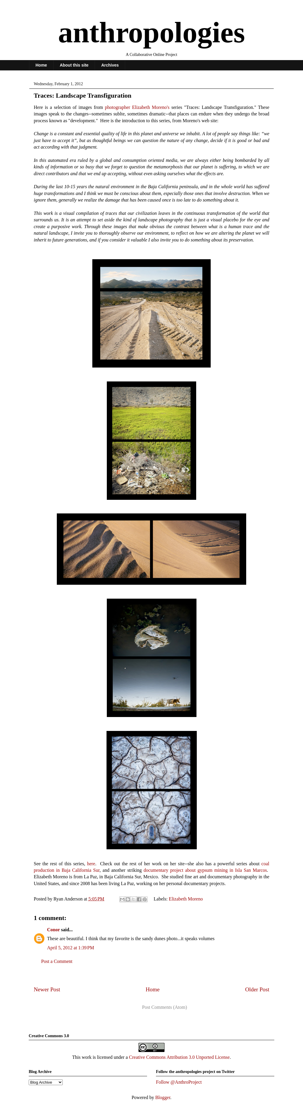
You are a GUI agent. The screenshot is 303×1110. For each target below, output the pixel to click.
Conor (53, 929)
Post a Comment (56, 961)
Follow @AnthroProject (179, 1082)
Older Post (257, 989)
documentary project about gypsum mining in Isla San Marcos (205, 870)
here (91, 863)
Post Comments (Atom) (164, 1007)
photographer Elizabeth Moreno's (137, 107)
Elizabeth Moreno (186, 898)
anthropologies (151, 32)
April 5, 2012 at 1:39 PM (70, 947)
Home (41, 65)
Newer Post (47, 989)
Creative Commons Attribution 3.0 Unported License (179, 1057)
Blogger (162, 1097)
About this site (74, 65)
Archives (110, 65)
